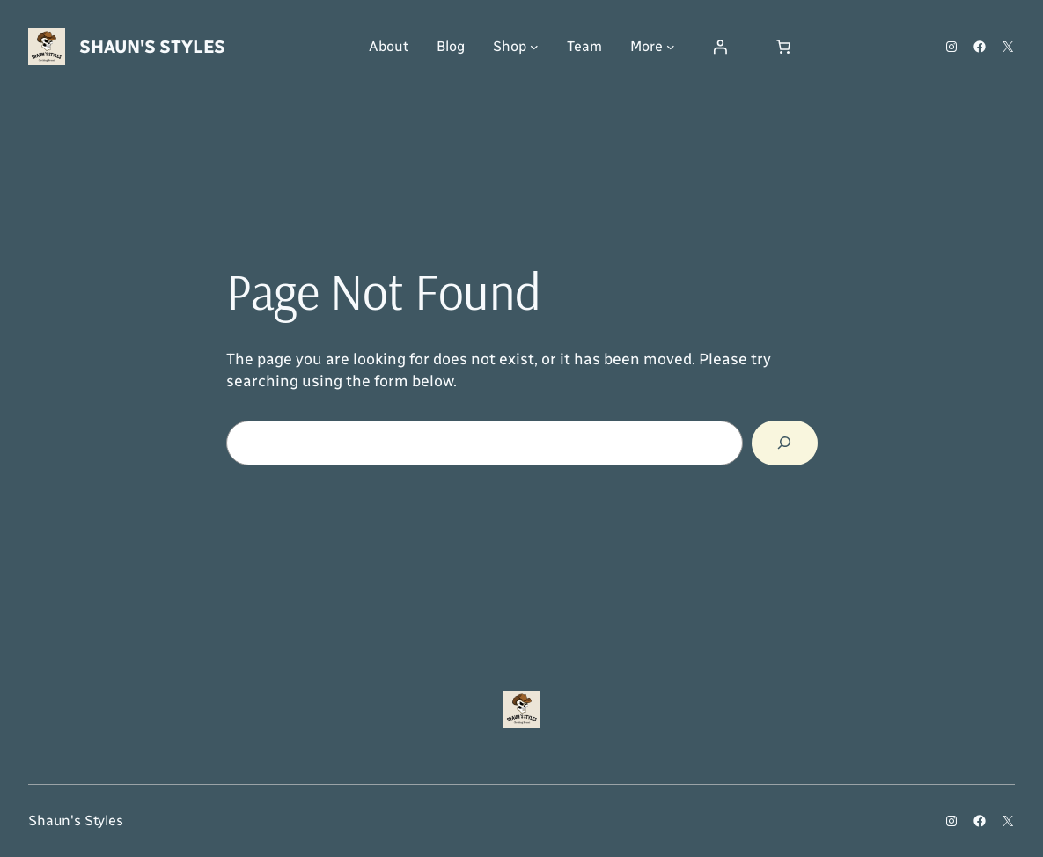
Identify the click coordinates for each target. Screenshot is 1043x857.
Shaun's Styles (152, 46)
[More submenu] (670, 46)
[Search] (785, 443)
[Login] (720, 46)
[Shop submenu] (534, 46)
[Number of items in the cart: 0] (783, 46)
